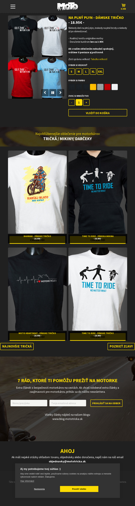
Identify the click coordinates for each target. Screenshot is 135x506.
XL (93, 71)
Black (71, 87)
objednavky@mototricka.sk (67, 462)
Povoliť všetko (69, 489)
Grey (100, 87)
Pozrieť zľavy (121, 347)
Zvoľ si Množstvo (78, 95)
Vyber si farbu (76, 80)
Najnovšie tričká (17, 347)
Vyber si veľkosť (77, 65)
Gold (93, 87)
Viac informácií (27, 481)
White (114, 87)
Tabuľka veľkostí (99, 59)
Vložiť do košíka (98, 113)
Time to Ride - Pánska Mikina (98, 236)
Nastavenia (36, 489)
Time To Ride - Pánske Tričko (98, 333)
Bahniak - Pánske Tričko (37, 236)
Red (107, 87)
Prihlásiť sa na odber (106, 404)
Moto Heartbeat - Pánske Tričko (37, 333)
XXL (100, 71)
